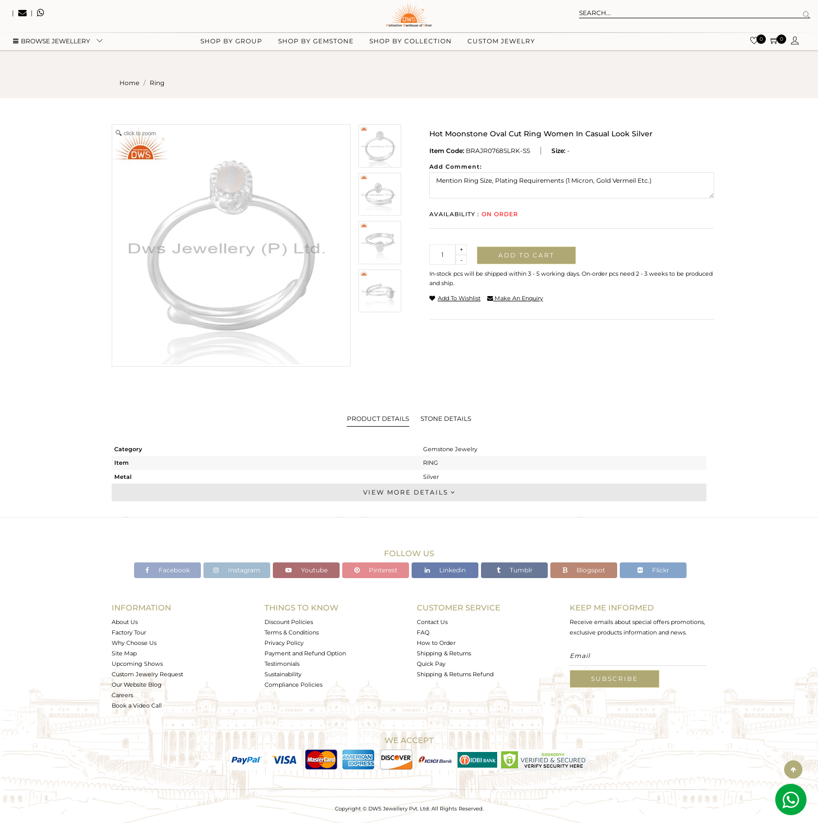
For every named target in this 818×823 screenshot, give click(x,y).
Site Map (124, 653)
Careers (122, 695)
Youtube (306, 570)
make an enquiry (515, 298)
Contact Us (432, 622)
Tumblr (515, 570)
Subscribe (614, 679)
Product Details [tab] (378, 418)
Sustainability (283, 674)
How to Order (436, 642)
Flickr (653, 570)
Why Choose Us (134, 642)
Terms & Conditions (291, 632)
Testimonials (281, 663)
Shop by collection (410, 52)
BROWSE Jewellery (51, 52)
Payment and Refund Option (305, 653)
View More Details (409, 492)
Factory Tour (129, 632)
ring (157, 83)
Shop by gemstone (316, 52)
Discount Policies (288, 622)
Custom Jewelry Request (147, 674)
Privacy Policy (284, 642)
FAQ (423, 632)
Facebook (168, 570)
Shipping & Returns (444, 653)
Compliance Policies (293, 684)
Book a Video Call (137, 705)
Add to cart (526, 255)
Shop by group (231, 52)
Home (129, 83)
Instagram (236, 570)
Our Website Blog (137, 684)
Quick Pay (431, 663)
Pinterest (376, 570)
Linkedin (445, 570)
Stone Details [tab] (445, 418)
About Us (125, 622)
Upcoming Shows (137, 663)
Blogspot (583, 570)
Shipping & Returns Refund (455, 674)
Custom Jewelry (501, 52)
